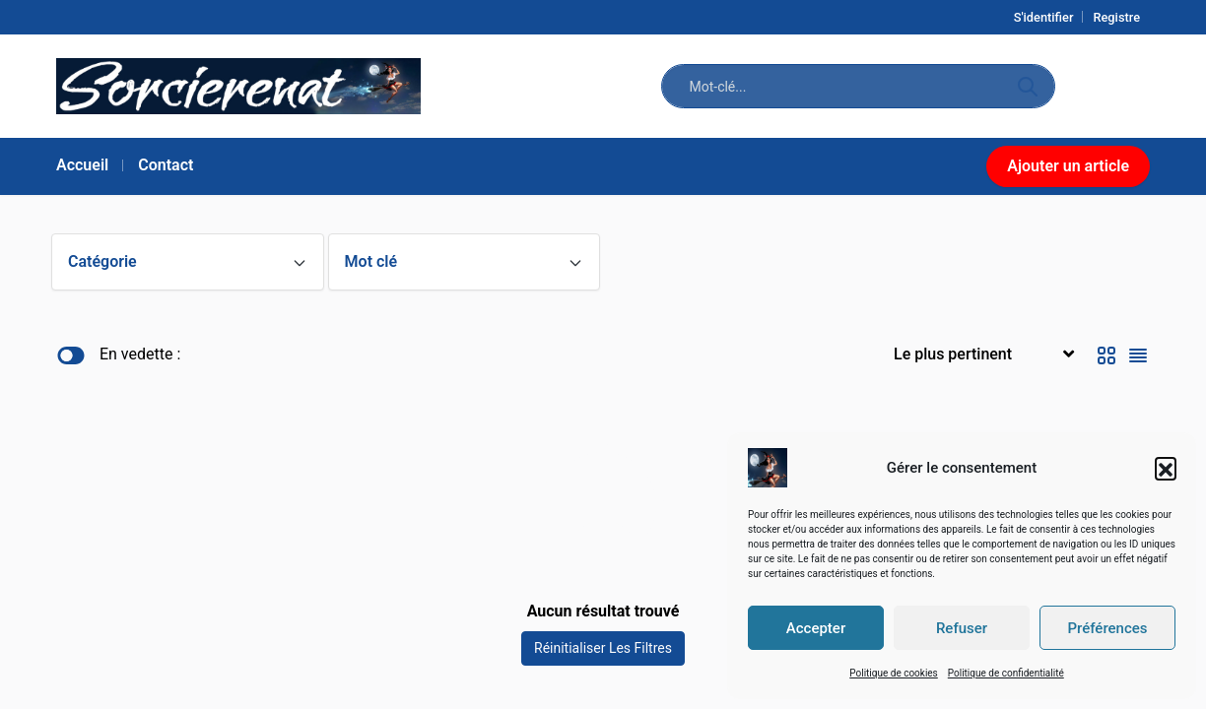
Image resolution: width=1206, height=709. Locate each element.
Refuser (961, 628)
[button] (1165, 468)
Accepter (815, 628)
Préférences (1107, 628)
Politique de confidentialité (1006, 673)
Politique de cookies (893, 673)
